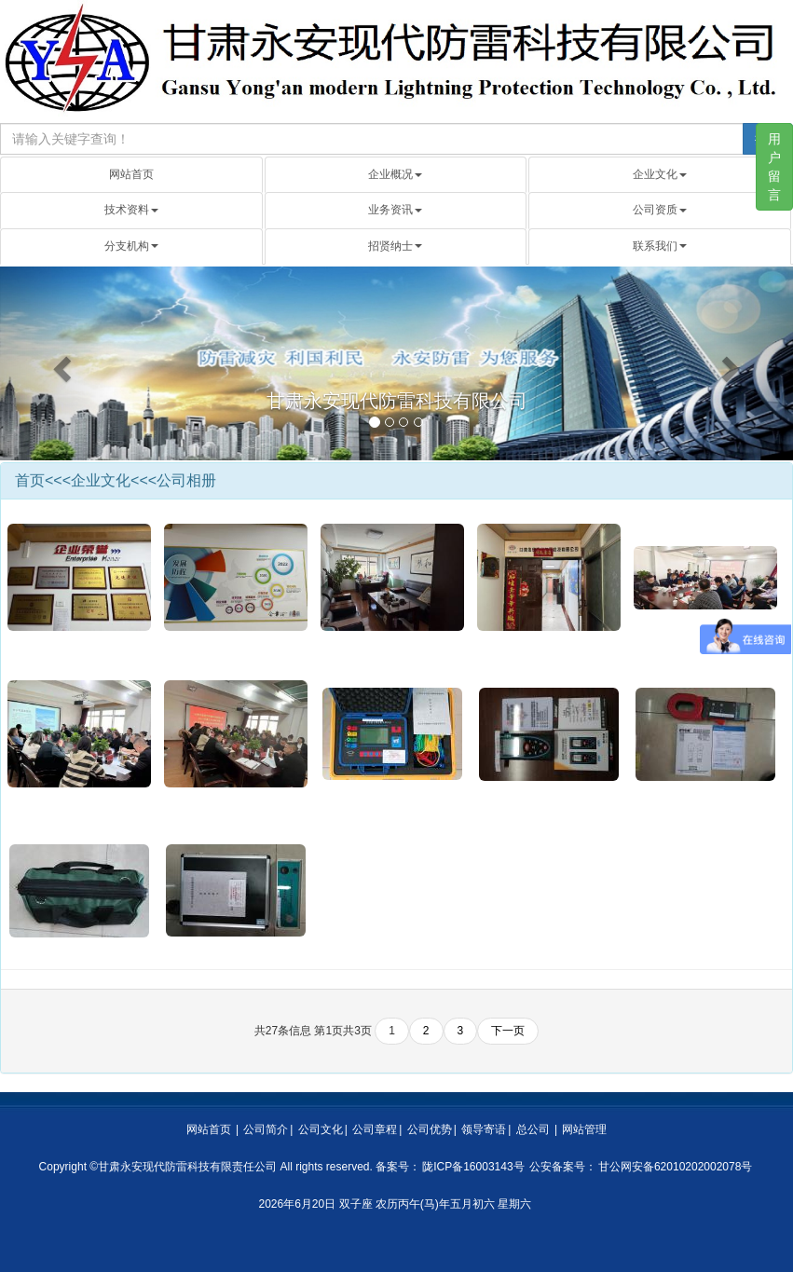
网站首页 (131, 174)
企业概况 (395, 174)
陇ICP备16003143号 (473, 1166)
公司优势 (429, 1129)
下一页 (508, 1030)
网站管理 (584, 1129)
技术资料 (131, 209)
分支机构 (131, 246)
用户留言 (774, 166)
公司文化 (320, 1129)
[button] (59, 364)
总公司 (533, 1129)
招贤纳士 (395, 246)
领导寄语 (483, 1129)
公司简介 (265, 1129)
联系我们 (660, 246)
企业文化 (660, 174)
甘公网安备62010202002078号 (675, 1166)
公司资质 (660, 209)
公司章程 (374, 1129)
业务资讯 (395, 209)
